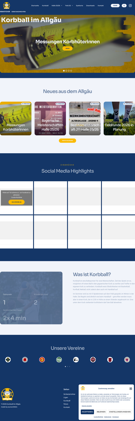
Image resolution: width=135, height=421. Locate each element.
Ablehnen (101, 412)
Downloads (90, 6)
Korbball (45, 6)
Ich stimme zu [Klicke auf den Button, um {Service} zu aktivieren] (16, 202)
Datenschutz (107, 417)
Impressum (115, 417)
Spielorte (79, 6)
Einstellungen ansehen (120, 412)
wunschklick (12, 407)
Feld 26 (69, 5)
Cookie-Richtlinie (98, 417)
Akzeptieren (87, 412)
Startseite (35, 6)
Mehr (67, 48)
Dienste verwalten (87, 406)
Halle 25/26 (57, 5)
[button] (131, 389)
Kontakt (101, 6)
